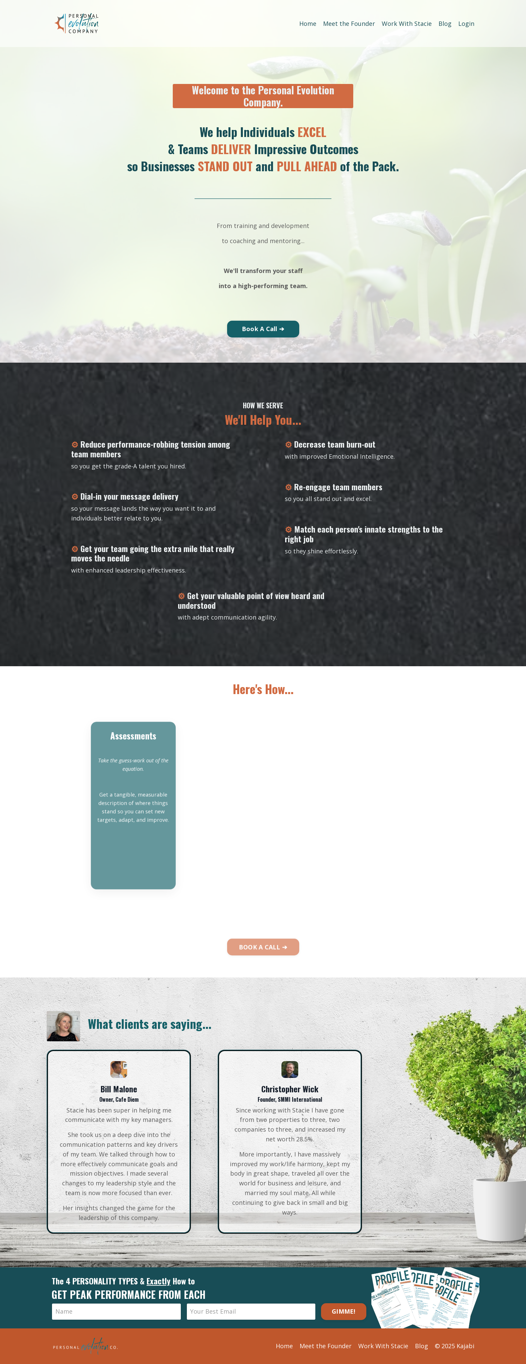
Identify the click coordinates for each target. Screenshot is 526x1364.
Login (466, 23)
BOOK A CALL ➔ (263, 965)
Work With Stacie (407, 23)
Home (307, 23)
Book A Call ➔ (263, 329)
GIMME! (344, 1311)
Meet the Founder (349, 23)
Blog (445, 23)
